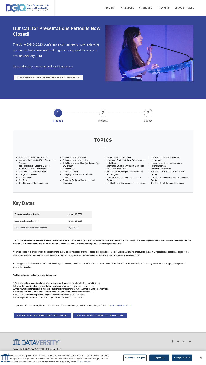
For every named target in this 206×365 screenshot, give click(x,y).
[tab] (57, 115)
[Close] (200, 357)
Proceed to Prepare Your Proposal (42, 315)
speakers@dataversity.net (120, 305)
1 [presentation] (58, 112)
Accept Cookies (182, 358)
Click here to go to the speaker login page (48, 77)
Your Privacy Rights (135, 358)
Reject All (159, 358)
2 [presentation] (103, 112)
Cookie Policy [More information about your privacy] (83, 362)
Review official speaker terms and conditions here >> (43, 66)
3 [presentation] (148, 112)
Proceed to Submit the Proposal (100, 315)
